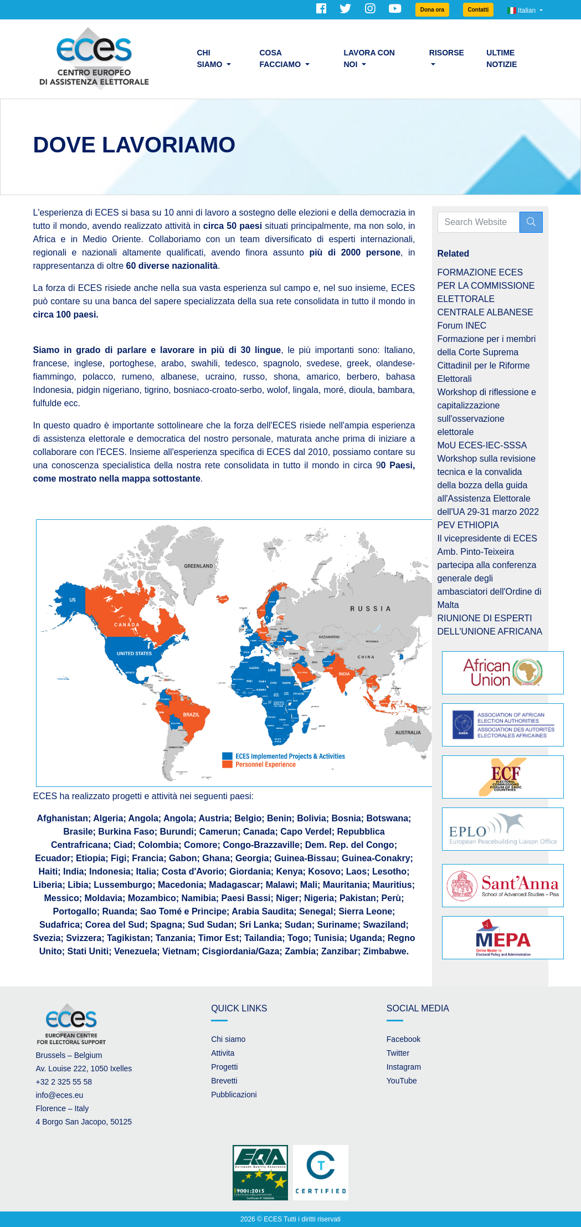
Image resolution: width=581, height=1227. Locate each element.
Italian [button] (522, 10)
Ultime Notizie (501, 58)
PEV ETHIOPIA (468, 525)
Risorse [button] (446, 52)
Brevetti (224, 1080)
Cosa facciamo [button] (281, 58)
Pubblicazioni (234, 1094)
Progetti (224, 1066)
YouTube (402, 1080)
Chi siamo (228, 1039)
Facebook (403, 1039)
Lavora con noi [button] (369, 58)
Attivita (222, 1053)
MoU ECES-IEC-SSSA (482, 445)
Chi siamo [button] (211, 58)
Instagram (404, 1066)
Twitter (398, 1053)
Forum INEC (462, 325)
